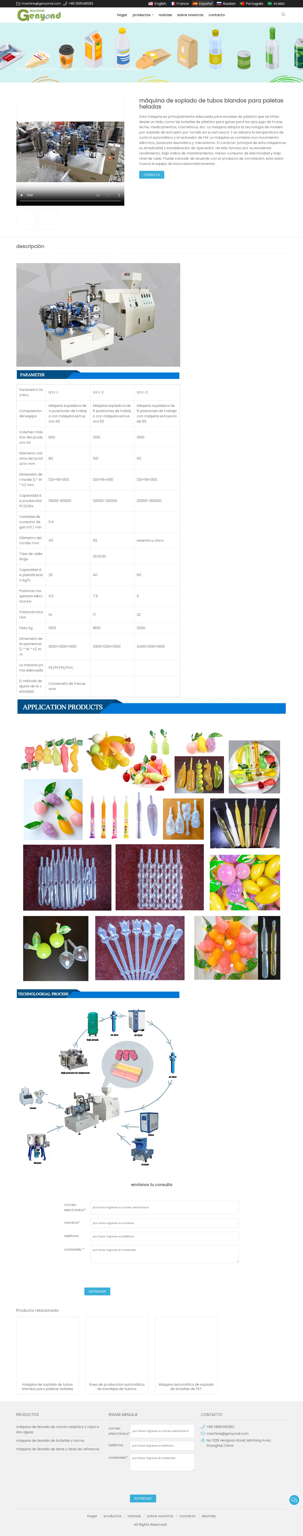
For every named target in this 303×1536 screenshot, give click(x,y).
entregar (97, 1291)
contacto (217, 14)
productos (142, 14)
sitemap (209, 1516)
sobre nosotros (190, 14)
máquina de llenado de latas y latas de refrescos (57, 1449)
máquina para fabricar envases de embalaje (104, 68)
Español (206, 3)
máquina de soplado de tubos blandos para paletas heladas (47, 1386)
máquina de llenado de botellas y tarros (50, 1440)
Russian (229, 3)
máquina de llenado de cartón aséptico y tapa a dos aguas (57, 1429)
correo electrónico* (75, 1207)
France (183, 3)
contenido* (118, 1457)
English (160, 3)
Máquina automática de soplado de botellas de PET (186, 1386)
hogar (122, 14)
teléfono (71, 1235)
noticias (165, 14)
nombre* (72, 1222)
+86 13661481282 (81, 3)
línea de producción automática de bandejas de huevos (116, 1386)
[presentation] (97, 1275)
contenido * (74, 1249)
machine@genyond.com (41, 3)
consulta (152, 175)
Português (254, 3)
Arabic (279, 3)
